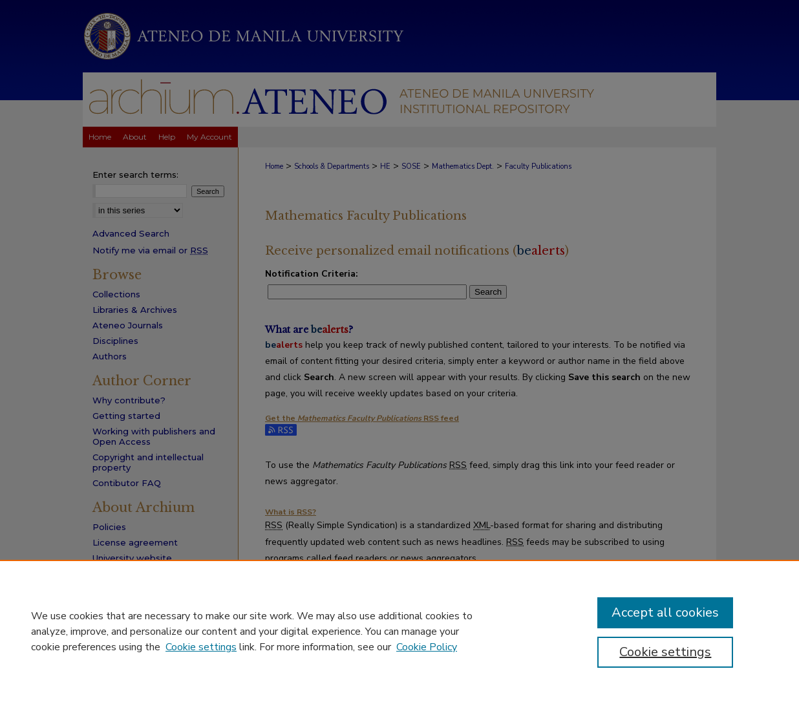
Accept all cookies (665, 612)
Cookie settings (201, 647)
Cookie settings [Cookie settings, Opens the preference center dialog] (665, 652)
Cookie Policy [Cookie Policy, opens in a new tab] (426, 647)
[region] (399, 631)
